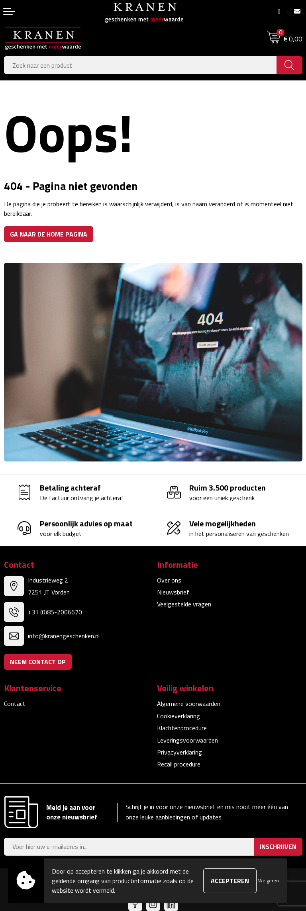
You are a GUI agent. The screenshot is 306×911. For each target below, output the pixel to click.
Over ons (169, 580)
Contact (15, 703)
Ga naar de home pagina (48, 234)
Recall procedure (178, 764)
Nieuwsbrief (173, 592)
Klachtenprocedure (182, 728)
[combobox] (140, 65)
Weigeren (268, 880)
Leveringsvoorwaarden (187, 740)
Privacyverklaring (179, 752)
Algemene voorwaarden (188, 703)
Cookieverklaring (178, 716)
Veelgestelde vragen (184, 604)
